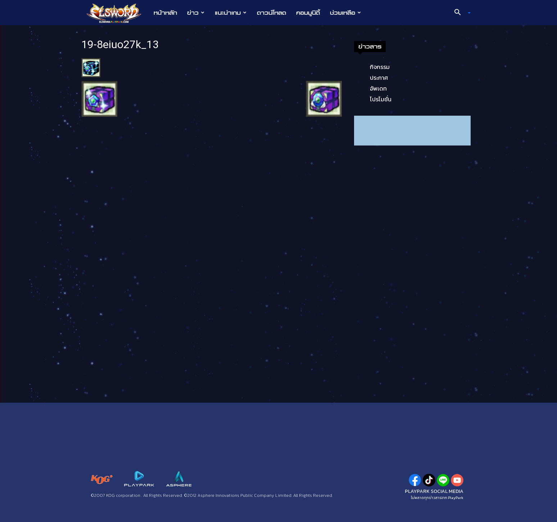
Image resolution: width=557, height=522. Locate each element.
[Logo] (117, 13)
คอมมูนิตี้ (308, 12)
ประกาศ (379, 77)
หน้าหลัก (165, 12)
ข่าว (195, 12)
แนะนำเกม (230, 12)
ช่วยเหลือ (345, 12)
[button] (460, 13)
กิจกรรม (380, 67)
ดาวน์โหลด (271, 12)
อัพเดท (378, 88)
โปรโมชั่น (380, 99)
